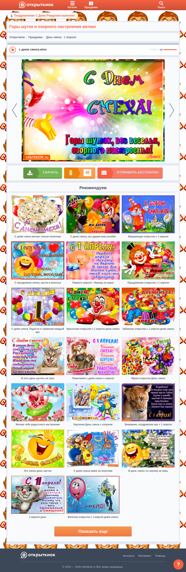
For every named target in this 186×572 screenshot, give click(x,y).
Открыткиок (17, 37)
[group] (93, 49)
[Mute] (161, 50)
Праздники (35, 37)
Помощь (160, 555)
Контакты (129, 555)
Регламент (144, 555)
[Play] (12, 50)
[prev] (14, 110)
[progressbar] (170, 49)
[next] (172, 110)
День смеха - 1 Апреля (61, 37)
